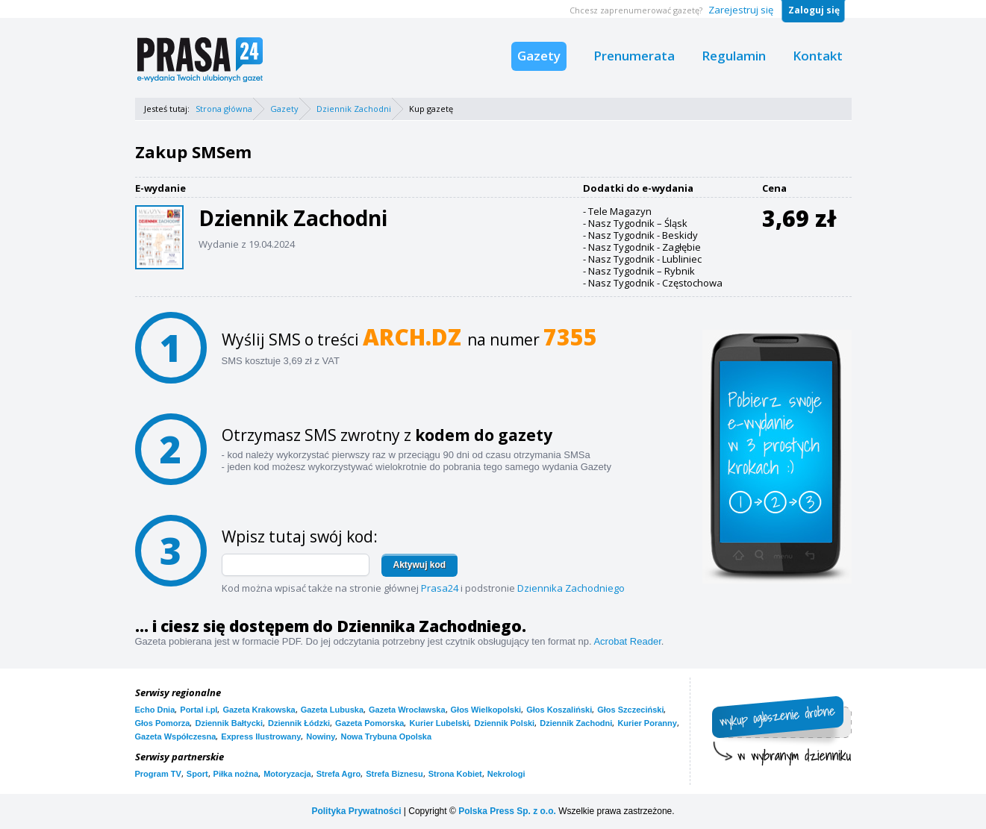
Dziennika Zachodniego (571, 588)
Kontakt (818, 55)
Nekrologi (506, 773)
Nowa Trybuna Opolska (385, 736)
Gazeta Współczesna (175, 736)
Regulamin (734, 55)
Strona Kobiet (455, 773)
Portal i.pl (198, 709)
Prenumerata (634, 55)
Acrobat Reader (627, 641)
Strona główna (224, 108)
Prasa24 (439, 588)
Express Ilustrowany (261, 736)
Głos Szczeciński (630, 709)
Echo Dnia (155, 709)
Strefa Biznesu (394, 773)
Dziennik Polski (504, 723)
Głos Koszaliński (559, 709)
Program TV (158, 773)
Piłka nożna (236, 773)
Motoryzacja (287, 773)
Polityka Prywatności (356, 811)
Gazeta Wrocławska (407, 709)
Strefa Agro (338, 773)
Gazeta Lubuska (332, 709)
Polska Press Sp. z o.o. (507, 811)
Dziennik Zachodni (353, 108)
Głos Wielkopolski (486, 709)
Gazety (539, 55)
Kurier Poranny (646, 723)
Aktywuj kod (419, 565)
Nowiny (320, 736)
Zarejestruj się (740, 9)
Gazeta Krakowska (258, 709)
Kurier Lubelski (439, 723)
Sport (197, 773)
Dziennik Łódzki (299, 723)
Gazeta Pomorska (369, 723)
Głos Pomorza (162, 723)
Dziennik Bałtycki (228, 723)
